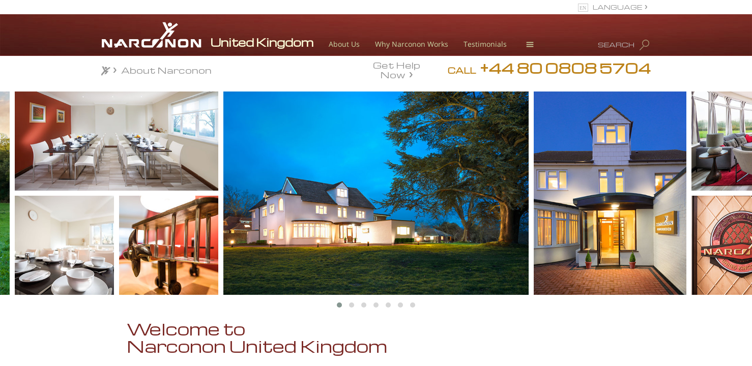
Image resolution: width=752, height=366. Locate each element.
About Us (344, 44)
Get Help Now (396, 69)
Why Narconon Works (411, 44)
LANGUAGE (617, 7)
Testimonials (485, 44)
